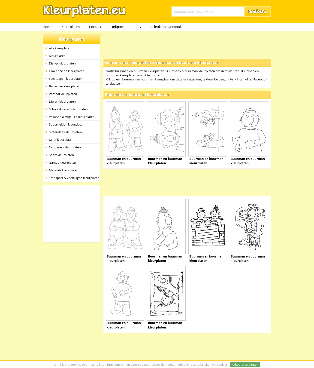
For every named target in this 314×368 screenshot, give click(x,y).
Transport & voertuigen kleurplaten (74, 178)
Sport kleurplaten (61, 155)
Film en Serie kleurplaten (67, 71)
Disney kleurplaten (62, 63)
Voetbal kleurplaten (63, 94)
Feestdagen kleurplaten (66, 79)
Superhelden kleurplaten (67, 124)
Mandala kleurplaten (63, 170)
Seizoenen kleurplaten (65, 147)
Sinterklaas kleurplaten (65, 132)
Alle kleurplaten (60, 48)
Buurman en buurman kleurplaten (187, 62)
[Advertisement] (187, 44)
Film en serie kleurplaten (128, 62)
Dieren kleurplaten (62, 101)
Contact (95, 26)
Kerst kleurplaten (61, 140)
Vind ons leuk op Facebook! (161, 26)
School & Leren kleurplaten (68, 109)
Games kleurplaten (62, 162)
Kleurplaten (70, 26)
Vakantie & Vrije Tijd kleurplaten (72, 117)
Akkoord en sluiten (245, 364)
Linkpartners (120, 26)
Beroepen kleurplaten (64, 86)
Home (47, 26)
